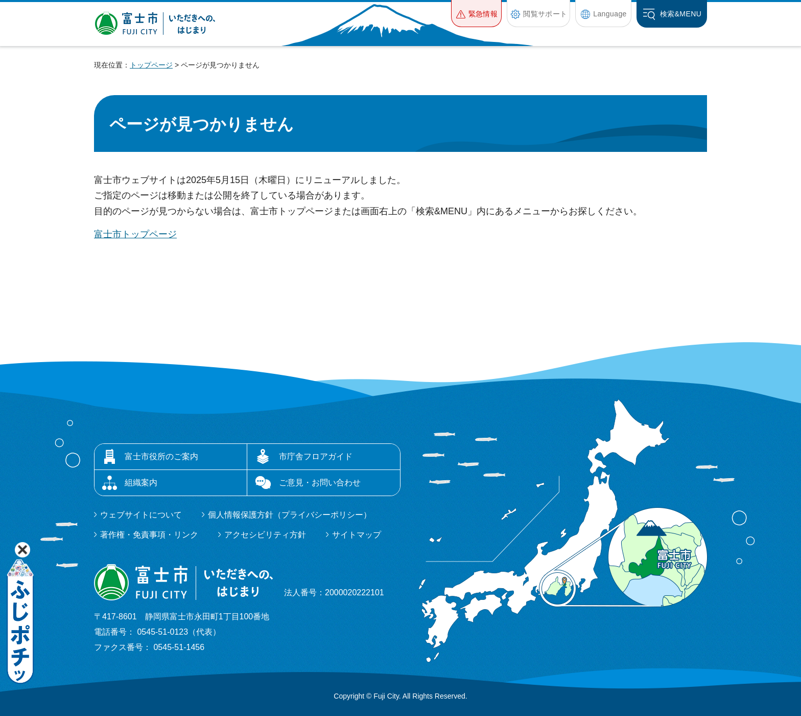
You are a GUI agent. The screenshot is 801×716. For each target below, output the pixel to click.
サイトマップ (356, 534)
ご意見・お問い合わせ (320, 482)
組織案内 (141, 482)
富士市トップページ (135, 234)
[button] (476, 13)
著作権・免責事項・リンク (149, 534)
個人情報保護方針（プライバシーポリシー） (289, 514)
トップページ (151, 65)
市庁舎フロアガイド (315, 456)
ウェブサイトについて (141, 514)
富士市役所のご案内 (161, 456)
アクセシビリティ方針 (265, 534)
